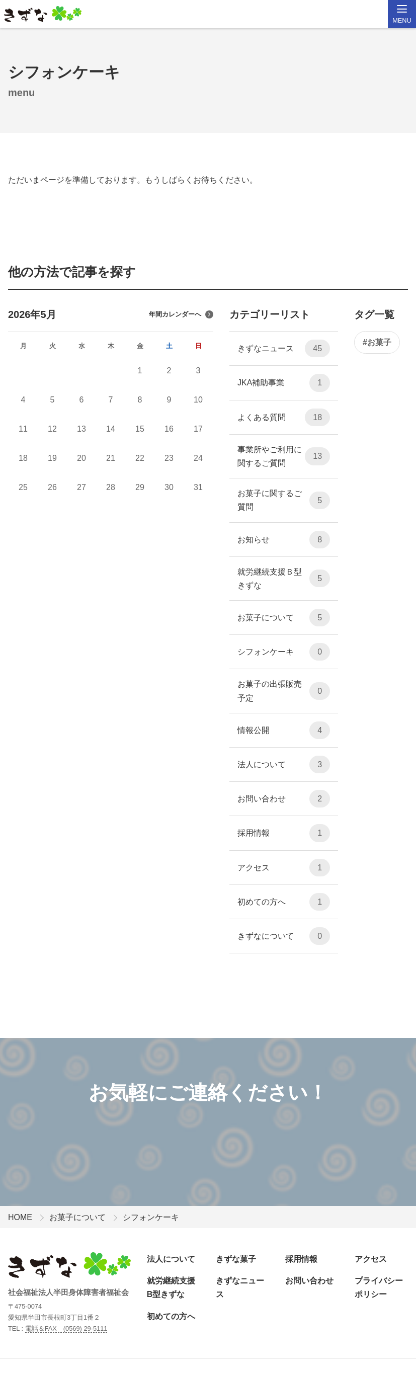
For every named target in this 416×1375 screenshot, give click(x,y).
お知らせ (283, 539)
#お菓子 (377, 342)
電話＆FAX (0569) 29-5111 (66, 1328)
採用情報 (283, 833)
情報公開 (283, 730)
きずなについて (283, 936)
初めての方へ (283, 902)
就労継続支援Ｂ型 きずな (283, 579)
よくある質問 (283, 417)
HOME (20, 1217)
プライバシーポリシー (379, 1287)
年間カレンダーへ (181, 314)
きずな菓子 (236, 1259)
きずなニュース (283, 348)
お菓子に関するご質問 (283, 500)
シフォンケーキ (283, 652)
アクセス (283, 867)
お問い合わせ (283, 798)
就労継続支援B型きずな (171, 1287)
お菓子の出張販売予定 (283, 691)
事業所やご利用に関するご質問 (283, 456)
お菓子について (283, 617)
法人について (283, 764)
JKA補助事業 (283, 382)
